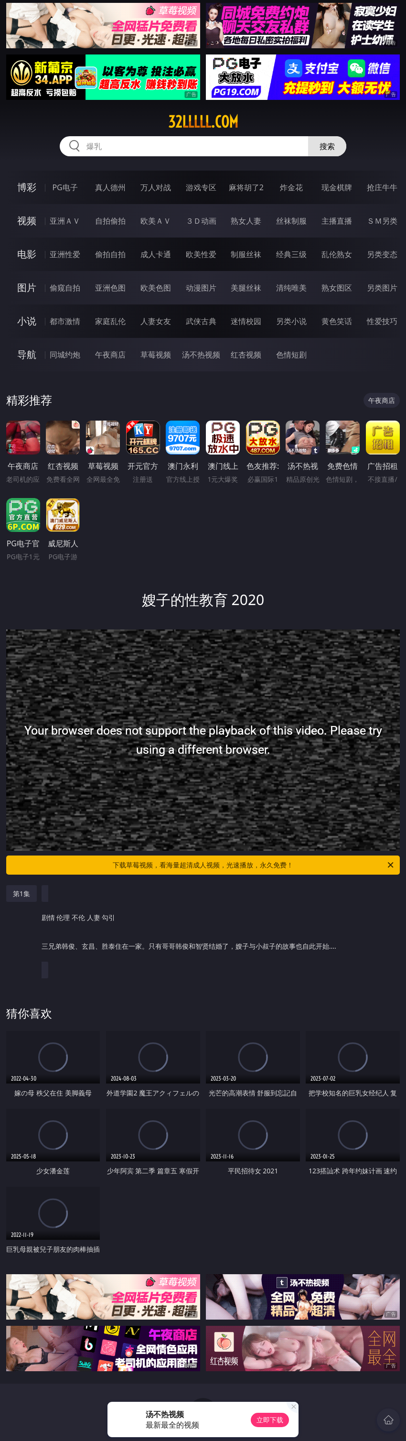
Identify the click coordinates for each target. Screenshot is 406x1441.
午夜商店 (110, 354)
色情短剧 (291, 354)
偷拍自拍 (110, 254)
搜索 (327, 146)
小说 (26, 320)
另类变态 (382, 254)
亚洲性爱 (65, 254)
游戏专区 (201, 187)
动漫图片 (201, 287)
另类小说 (291, 321)
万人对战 (155, 187)
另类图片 (382, 287)
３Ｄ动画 (201, 221)
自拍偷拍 (110, 221)
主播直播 (336, 221)
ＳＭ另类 (382, 221)
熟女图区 (336, 287)
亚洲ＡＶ (65, 221)
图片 (26, 287)
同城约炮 (65, 354)
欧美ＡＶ (155, 221)
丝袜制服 (291, 221)
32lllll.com (203, 121)
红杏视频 (246, 354)
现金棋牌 (336, 187)
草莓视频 (155, 354)
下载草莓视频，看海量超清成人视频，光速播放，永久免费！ (254, 865)
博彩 (26, 187)
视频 (26, 220)
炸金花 (291, 187)
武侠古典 (201, 321)
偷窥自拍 (65, 287)
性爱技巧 (382, 321)
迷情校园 (246, 321)
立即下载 (269, 1419)
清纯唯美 (291, 287)
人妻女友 (155, 321)
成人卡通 (155, 254)
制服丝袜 (246, 254)
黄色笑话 (336, 321)
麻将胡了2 (246, 187)
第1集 (21, 893)
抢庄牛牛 (382, 187)
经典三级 (291, 254)
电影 (26, 254)
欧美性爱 (201, 254)
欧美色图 (155, 287)
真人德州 (110, 187)
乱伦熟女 (336, 254)
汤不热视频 (201, 354)
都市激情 (65, 321)
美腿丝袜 (246, 287)
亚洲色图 (110, 287)
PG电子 (64, 187)
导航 (26, 354)
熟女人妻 (246, 221)
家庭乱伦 (110, 321)
